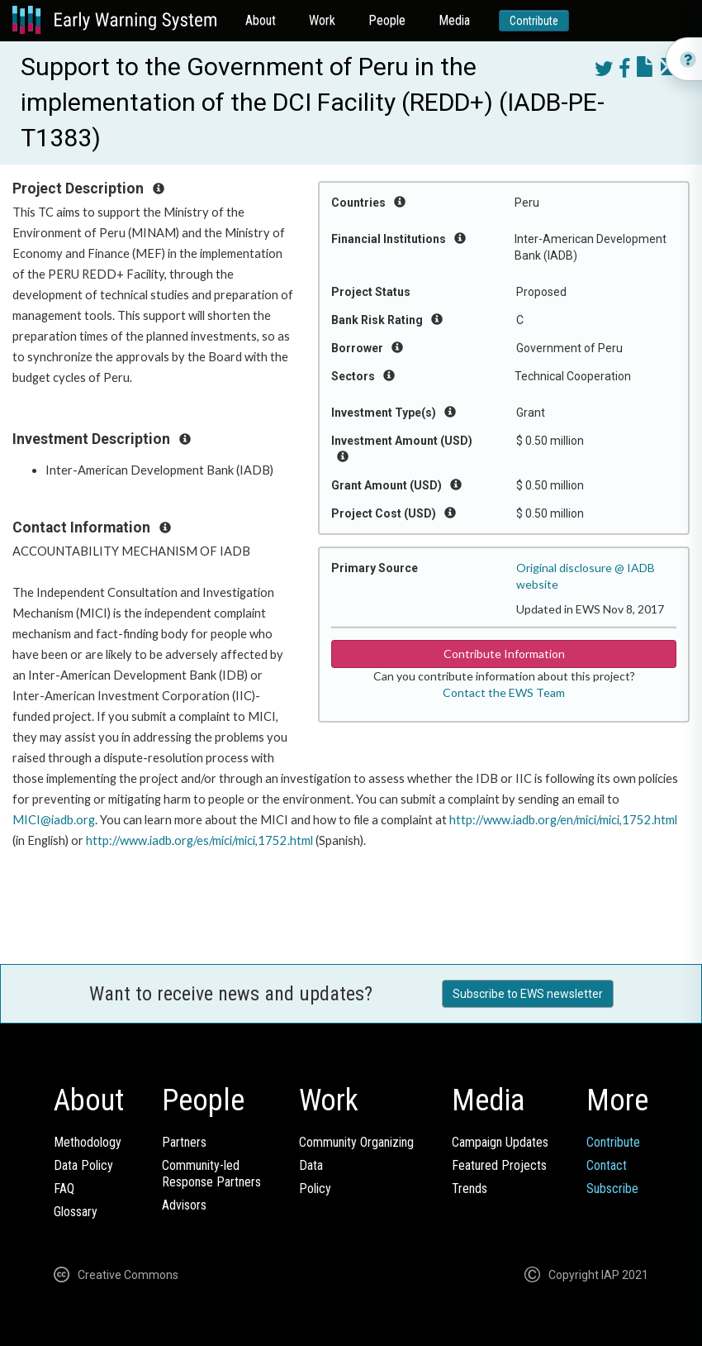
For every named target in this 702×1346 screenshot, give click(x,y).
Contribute (534, 20)
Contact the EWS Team (504, 692)
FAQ (64, 1188)
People (387, 20)
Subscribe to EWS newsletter (528, 993)
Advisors (184, 1205)
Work (322, 20)
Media (454, 20)
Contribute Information (504, 654)
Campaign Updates (500, 1142)
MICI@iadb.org (53, 820)
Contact (606, 1165)
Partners (184, 1142)
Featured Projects (499, 1165)
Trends (469, 1188)
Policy (315, 1188)
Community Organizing (356, 1142)
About (260, 20)
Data (311, 1165)
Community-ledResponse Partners (211, 1173)
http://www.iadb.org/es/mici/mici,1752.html (199, 840)
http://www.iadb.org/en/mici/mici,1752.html (563, 820)
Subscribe (612, 1188)
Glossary (75, 1212)
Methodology (87, 1142)
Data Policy (83, 1165)
